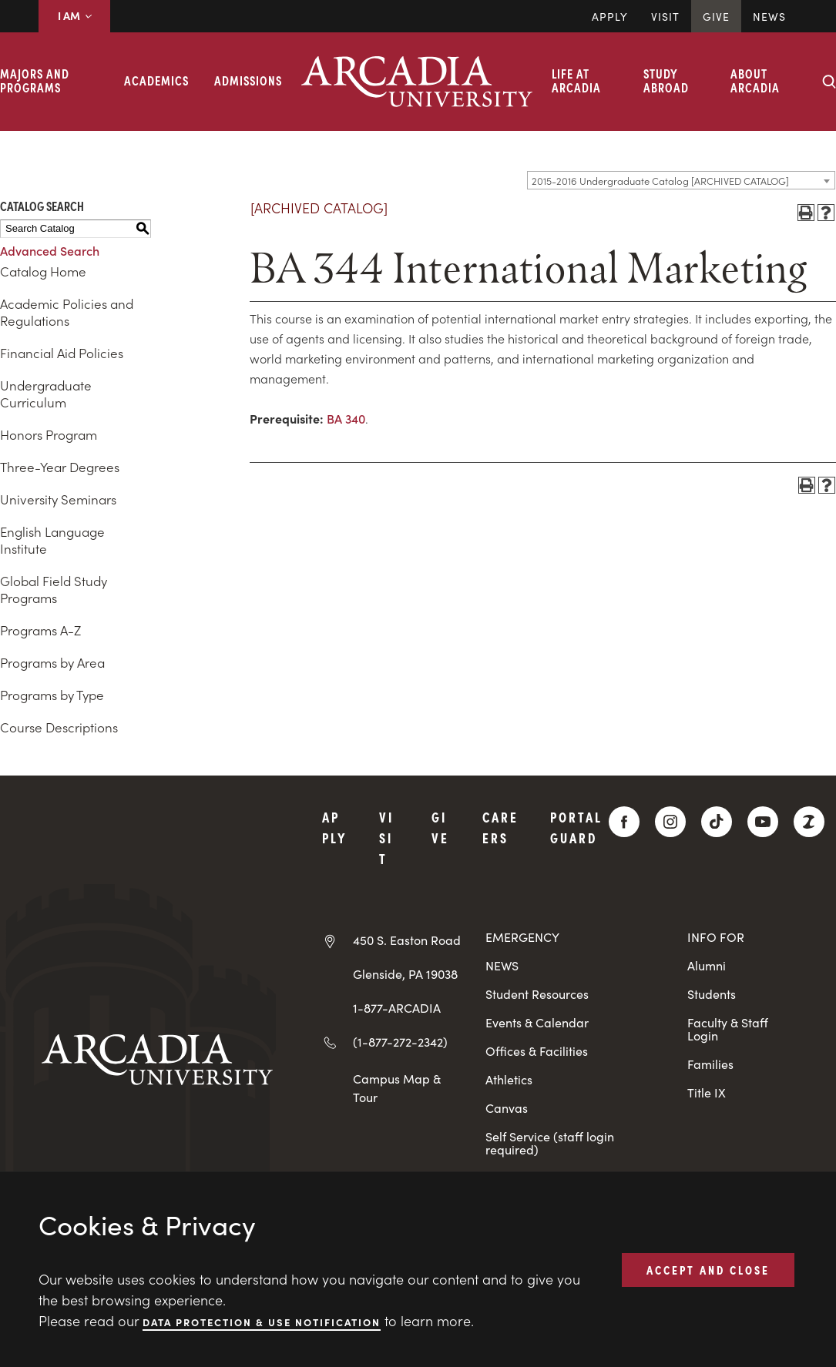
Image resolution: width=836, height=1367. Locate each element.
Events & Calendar (537, 1022)
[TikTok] (716, 821)
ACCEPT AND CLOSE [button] (708, 1269)
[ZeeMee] (809, 821)
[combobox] (681, 180)
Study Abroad (666, 80)
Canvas (506, 1107)
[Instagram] (670, 821)
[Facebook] (624, 821)
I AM (74, 15)
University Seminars (58, 499)
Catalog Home (43, 271)
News (769, 16)
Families (710, 1063)
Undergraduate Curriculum (46, 393)
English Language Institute (52, 540)
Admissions (248, 80)
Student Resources (537, 993)
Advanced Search (49, 250)
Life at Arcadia (576, 80)
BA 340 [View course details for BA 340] (346, 418)
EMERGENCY (522, 936)
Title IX (706, 1092)
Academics (156, 80)
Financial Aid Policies (61, 352)
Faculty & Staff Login (727, 1029)
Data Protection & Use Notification (262, 1321)
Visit (665, 16)
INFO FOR (715, 936)
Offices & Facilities (536, 1050)
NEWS (502, 965)
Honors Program (48, 434)
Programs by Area (52, 662)
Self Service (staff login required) (549, 1143)
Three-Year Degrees (59, 466)
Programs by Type (52, 694)
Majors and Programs (34, 80)
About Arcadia (755, 80)
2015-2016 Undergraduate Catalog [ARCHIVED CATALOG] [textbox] (660, 180)
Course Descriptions (59, 727)
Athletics (508, 1079)
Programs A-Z (40, 630)
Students (711, 993)
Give (716, 16)
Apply (610, 16)
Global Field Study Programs (53, 589)
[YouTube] (762, 821)
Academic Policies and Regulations (66, 312)
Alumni (706, 965)
